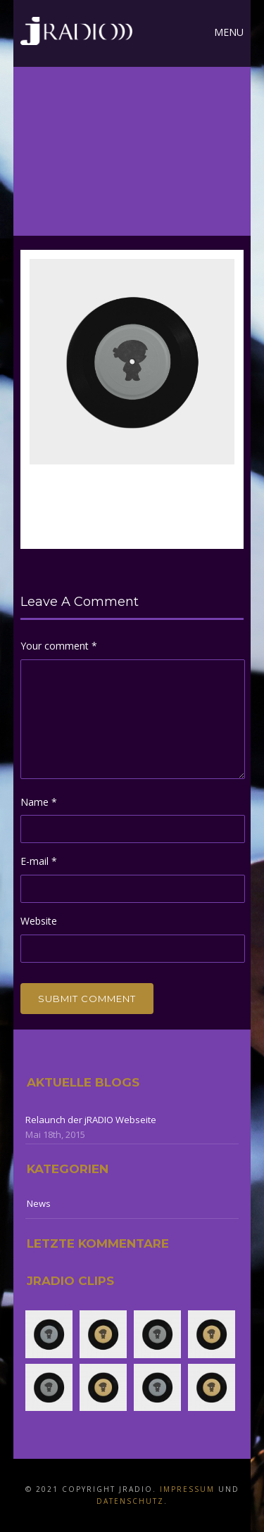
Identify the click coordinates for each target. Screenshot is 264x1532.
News (39, 1203)
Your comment (58, 645)
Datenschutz (130, 1501)
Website (38, 921)
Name (38, 802)
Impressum (187, 1489)
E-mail (38, 861)
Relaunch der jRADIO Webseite (90, 1119)
